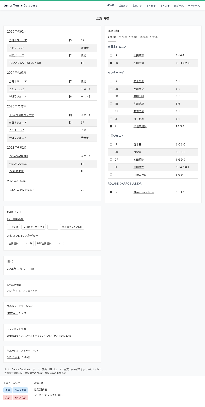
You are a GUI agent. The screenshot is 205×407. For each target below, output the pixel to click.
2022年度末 (13, 357)
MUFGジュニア (18, 96)
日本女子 (165, 5)
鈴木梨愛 (139, 81)
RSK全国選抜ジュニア (22, 190)
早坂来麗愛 (140, 126)
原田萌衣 (139, 167)
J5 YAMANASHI (18, 156)
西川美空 (139, 88)
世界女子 (137, 5)
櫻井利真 (139, 118)
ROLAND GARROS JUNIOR (25, 62)
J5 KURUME (16, 171)
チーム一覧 (194, 5)
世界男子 (123, 5)
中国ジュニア (16, 55)
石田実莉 (139, 63)
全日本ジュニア (18, 40)
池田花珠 (139, 159)
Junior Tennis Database (20, 5)
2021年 (154, 37)
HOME (110, 5)
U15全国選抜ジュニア (21, 115)
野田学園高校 (15, 219)
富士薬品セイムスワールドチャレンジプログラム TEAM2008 (39, 335)
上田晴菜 (139, 55)
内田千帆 (139, 96)
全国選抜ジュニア (19, 164)
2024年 (123, 37)
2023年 (133, 37)
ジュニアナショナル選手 (48, 395)
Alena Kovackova (144, 192)
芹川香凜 (139, 103)
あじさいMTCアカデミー (22, 235)
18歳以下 (12, 313)
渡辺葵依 (139, 111)
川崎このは (140, 174)
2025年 (112, 37)
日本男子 (151, 5)
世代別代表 (40, 389)
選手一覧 (179, 5)
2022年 (144, 37)
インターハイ (16, 48)
